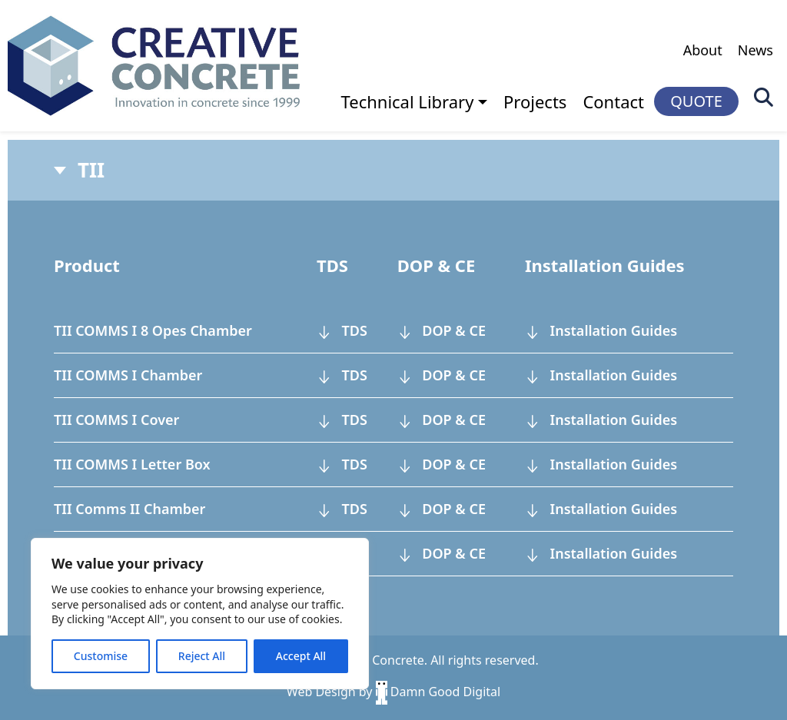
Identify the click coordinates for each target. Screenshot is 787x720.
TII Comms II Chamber (129, 508)
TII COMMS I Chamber (128, 375)
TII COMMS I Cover (116, 419)
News (755, 50)
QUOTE (696, 101)
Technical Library (407, 101)
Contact (613, 101)
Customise (101, 656)
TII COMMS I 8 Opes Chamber (153, 330)
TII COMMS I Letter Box (132, 464)
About (702, 50)
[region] (200, 613)
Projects (534, 101)
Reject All (201, 656)
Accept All (301, 656)
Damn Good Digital (438, 691)
